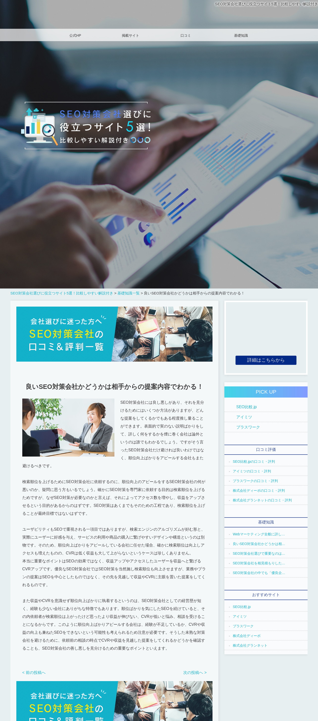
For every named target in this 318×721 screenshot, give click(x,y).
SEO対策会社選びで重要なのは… (259, 553)
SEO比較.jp (246, 407)
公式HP (75, 35)
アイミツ (244, 417)
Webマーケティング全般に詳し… (259, 534)
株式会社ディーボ (247, 636)
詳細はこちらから (266, 360)
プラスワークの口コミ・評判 (255, 481)
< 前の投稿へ (34, 672)
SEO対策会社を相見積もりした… (259, 563)
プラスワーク (248, 427)
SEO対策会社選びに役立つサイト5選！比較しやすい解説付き (263, 4)
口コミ (186, 35)
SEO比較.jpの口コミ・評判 (254, 461)
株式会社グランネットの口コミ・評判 (262, 500)
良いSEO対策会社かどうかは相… (259, 544)
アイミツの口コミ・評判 (252, 471)
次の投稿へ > (195, 672)
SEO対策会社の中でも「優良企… (259, 573)
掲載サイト (130, 35)
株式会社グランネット (250, 645)
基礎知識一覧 (128, 293)
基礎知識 (241, 35)
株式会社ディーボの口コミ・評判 (259, 490)
